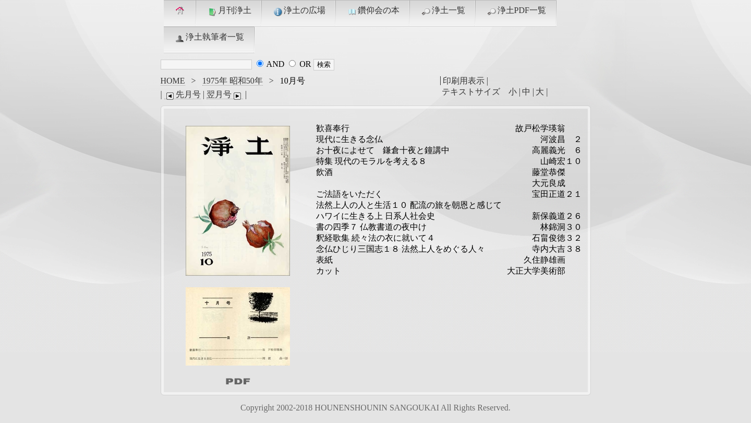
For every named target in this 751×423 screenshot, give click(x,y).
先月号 (182, 94)
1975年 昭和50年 (232, 80)
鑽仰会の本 (372, 11)
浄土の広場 (298, 11)
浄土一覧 (442, 11)
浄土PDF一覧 (516, 11)
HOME (173, 80)
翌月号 (225, 94)
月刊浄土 (229, 11)
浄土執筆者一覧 (209, 37)
